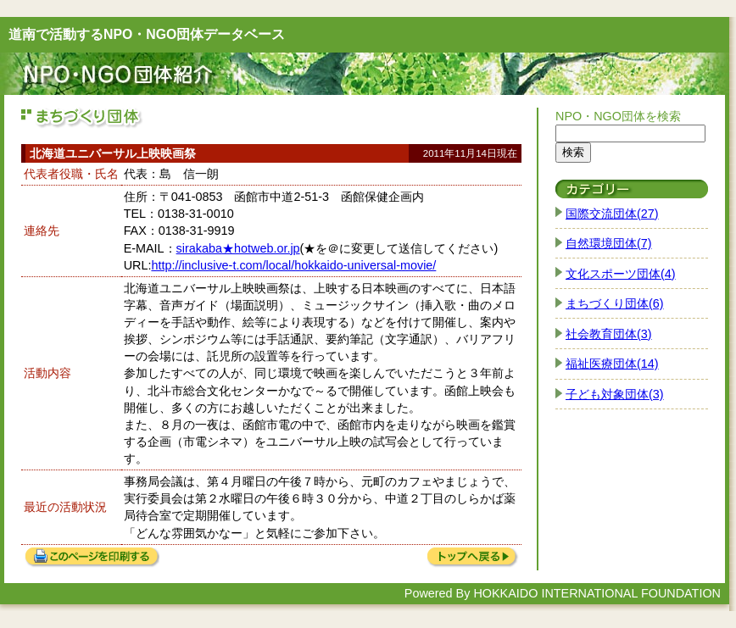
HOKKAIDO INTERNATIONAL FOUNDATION (597, 593)
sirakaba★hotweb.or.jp (238, 248)
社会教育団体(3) (609, 334)
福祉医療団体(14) (612, 363)
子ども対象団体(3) (615, 394)
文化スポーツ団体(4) (621, 274)
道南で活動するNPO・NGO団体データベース (146, 34)
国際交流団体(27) (612, 213)
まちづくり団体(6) (615, 303)
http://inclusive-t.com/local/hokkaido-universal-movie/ (293, 265)
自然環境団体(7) (609, 243)
